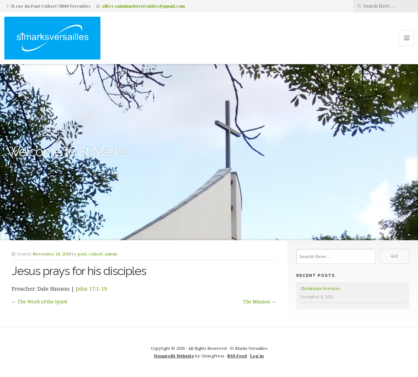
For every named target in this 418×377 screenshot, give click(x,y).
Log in (257, 355)
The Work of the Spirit (42, 301)
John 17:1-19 (91, 288)
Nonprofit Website (174, 355)
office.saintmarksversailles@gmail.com (143, 6)
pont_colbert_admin (97, 254)
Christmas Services (320, 288)
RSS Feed (237, 355)
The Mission (256, 301)
